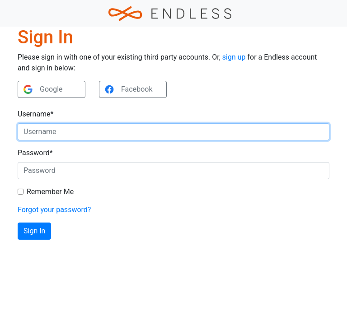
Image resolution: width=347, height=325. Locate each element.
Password (35, 153)
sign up (234, 57)
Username (35, 114)
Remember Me (50, 191)
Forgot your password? (54, 209)
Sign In (34, 231)
